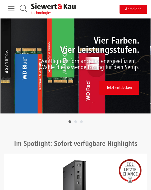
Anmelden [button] (133, 9)
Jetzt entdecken (119, 88)
